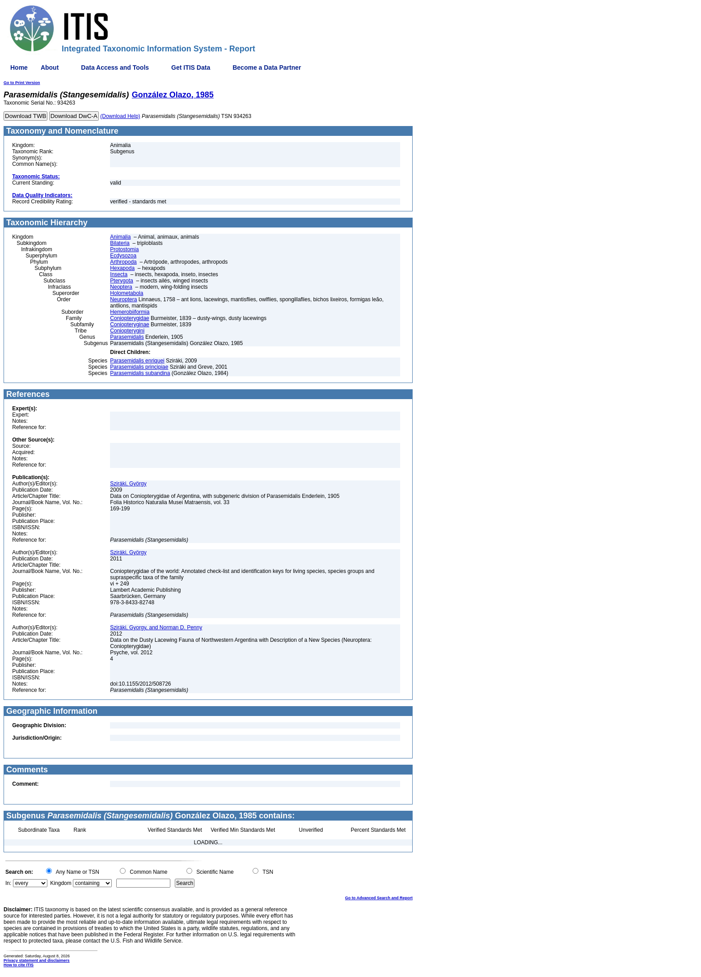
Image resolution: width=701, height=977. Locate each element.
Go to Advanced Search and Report (379, 898)
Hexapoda (122, 268)
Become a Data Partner (266, 67)
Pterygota (121, 281)
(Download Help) (120, 116)
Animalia (120, 237)
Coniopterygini (127, 331)
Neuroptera (123, 299)
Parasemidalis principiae (139, 367)
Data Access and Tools (115, 67)
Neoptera (121, 287)
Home (19, 67)
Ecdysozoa (123, 256)
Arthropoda (123, 262)
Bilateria (119, 243)
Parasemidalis (127, 337)
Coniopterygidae (129, 318)
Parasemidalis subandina (140, 373)
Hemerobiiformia (129, 312)
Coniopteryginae (129, 324)
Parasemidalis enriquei (137, 361)
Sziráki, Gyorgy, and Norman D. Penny (156, 627)
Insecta (118, 274)
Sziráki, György (128, 483)
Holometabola (126, 293)
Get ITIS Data (190, 67)
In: (8, 883)
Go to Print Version (22, 82)
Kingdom (60, 883)
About (50, 67)
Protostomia (124, 249)
